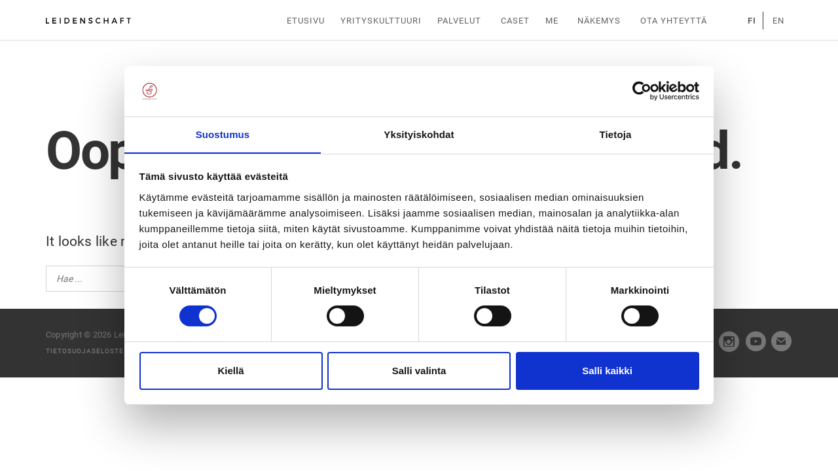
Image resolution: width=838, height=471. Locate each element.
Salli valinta (419, 370)
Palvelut (462, 21)
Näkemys (599, 21)
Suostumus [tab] (223, 133)
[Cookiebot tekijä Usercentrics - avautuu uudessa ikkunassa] (642, 91)
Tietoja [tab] (616, 133)
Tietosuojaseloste (85, 351)
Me (553, 21)
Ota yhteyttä (671, 21)
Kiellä (230, 370)
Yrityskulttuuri (383, 21)
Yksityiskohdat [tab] (419, 133)
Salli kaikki (607, 370)
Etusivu (306, 21)
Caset (515, 21)
